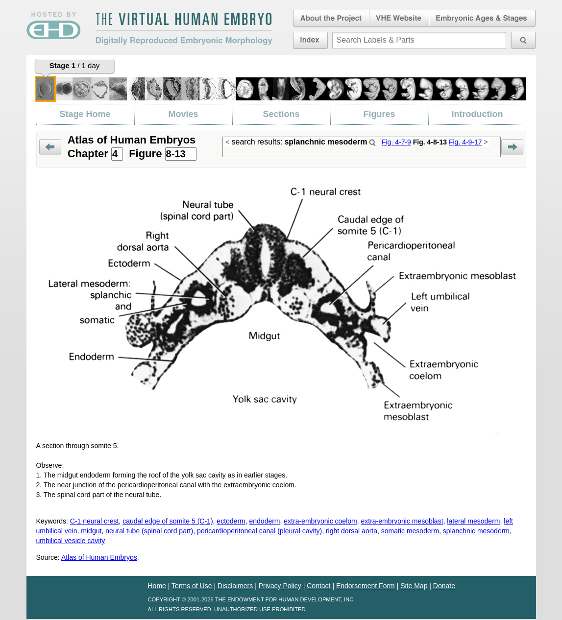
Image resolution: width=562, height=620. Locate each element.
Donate (444, 586)
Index (310, 40)
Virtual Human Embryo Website (399, 18)
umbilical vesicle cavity (70, 541)
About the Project (330, 18)
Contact (318, 586)
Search (372, 142)
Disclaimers (235, 586)
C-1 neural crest (94, 521)
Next (512, 147)
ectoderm (231, 521)
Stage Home (84, 114)
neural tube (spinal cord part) (149, 531)
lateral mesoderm (473, 521)
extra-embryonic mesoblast (402, 521)
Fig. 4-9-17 (465, 142)
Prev (50, 147)
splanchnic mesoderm (476, 531)
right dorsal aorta (351, 531)
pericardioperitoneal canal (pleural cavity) (259, 531)
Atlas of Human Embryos (99, 557)
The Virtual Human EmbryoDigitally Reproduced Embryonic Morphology (183, 29)
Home (157, 586)
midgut (91, 531)
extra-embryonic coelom (320, 521)
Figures (379, 114)
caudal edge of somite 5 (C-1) (167, 521)
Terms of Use (191, 586)
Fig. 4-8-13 (430, 142)
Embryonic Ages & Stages (482, 18)
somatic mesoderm (410, 531)
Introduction (477, 114)
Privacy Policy (280, 586)
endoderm (264, 521)
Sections (281, 114)
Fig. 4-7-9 (396, 142)
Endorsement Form (365, 586)
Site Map (413, 586)
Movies (183, 114)
